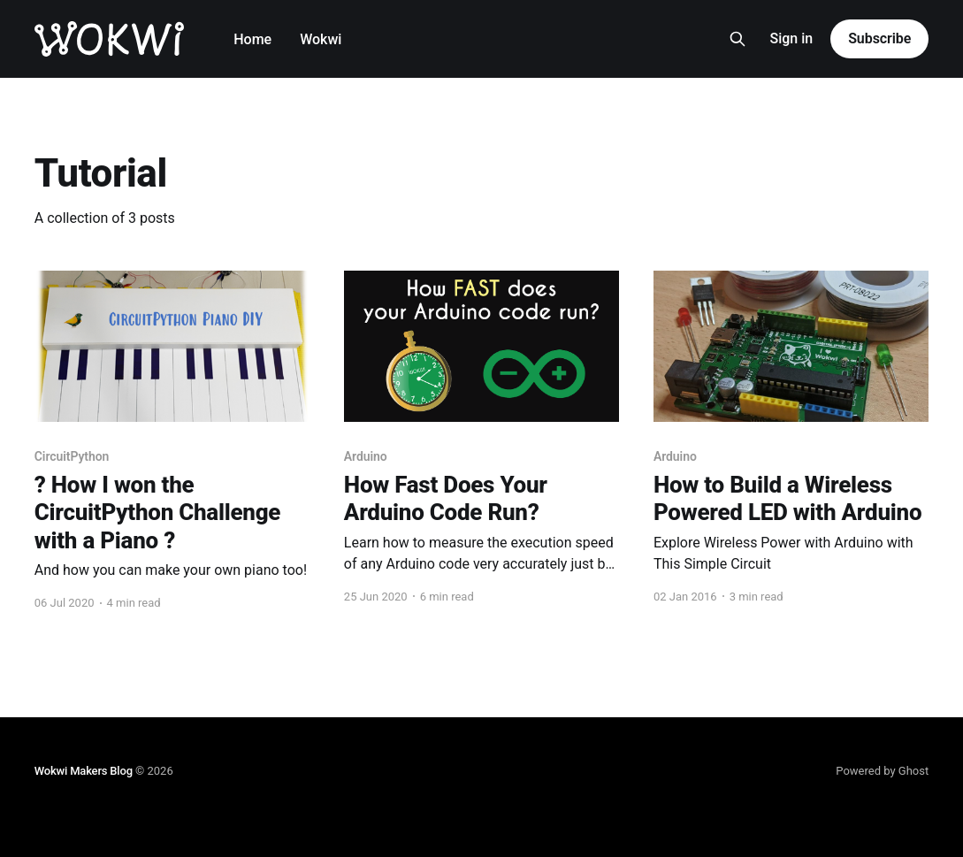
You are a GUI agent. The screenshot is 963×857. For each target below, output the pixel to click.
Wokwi (320, 39)
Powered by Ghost (882, 770)
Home (252, 39)
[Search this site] (737, 39)
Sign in (791, 38)
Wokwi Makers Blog (83, 770)
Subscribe (879, 38)
